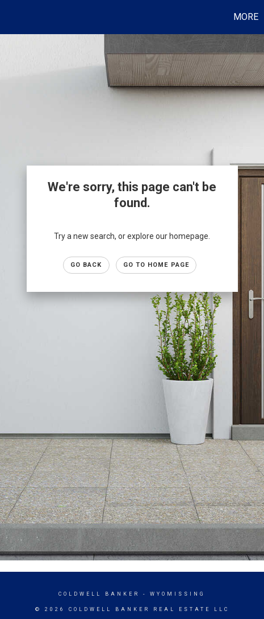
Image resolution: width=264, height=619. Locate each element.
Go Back (86, 265)
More (245, 16)
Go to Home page (156, 265)
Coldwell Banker (99, 594)
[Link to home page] (10, 17)
